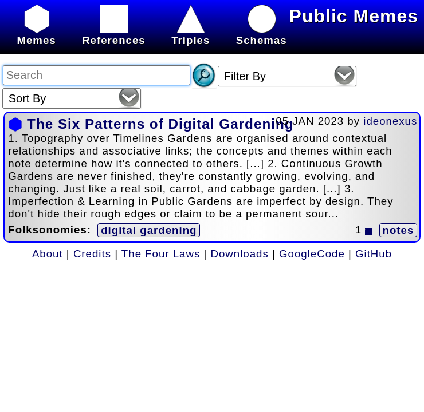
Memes (36, 34)
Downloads (240, 254)
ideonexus (390, 121)
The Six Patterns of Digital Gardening (160, 124)
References (114, 34)
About (47, 254)
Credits (92, 254)
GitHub (373, 254)
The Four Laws (160, 254)
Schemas (261, 34)
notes (398, 230)
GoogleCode (312, 254)
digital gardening (149, 230)
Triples (190, 34)
